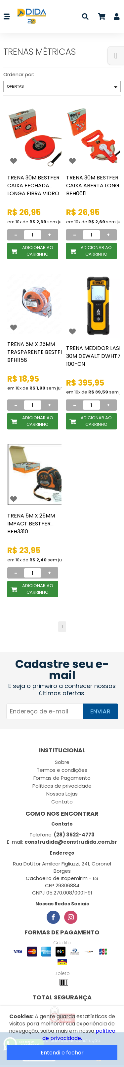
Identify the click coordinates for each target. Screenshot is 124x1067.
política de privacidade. (78, 1034)
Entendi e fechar (62, 1052)
